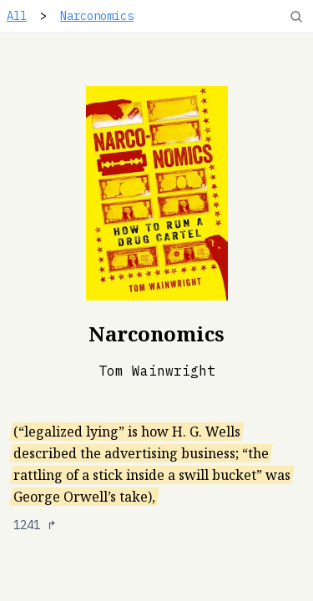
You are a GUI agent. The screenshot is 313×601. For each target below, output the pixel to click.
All (17, 15)
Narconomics (97, 15)
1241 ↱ (35, 525)
